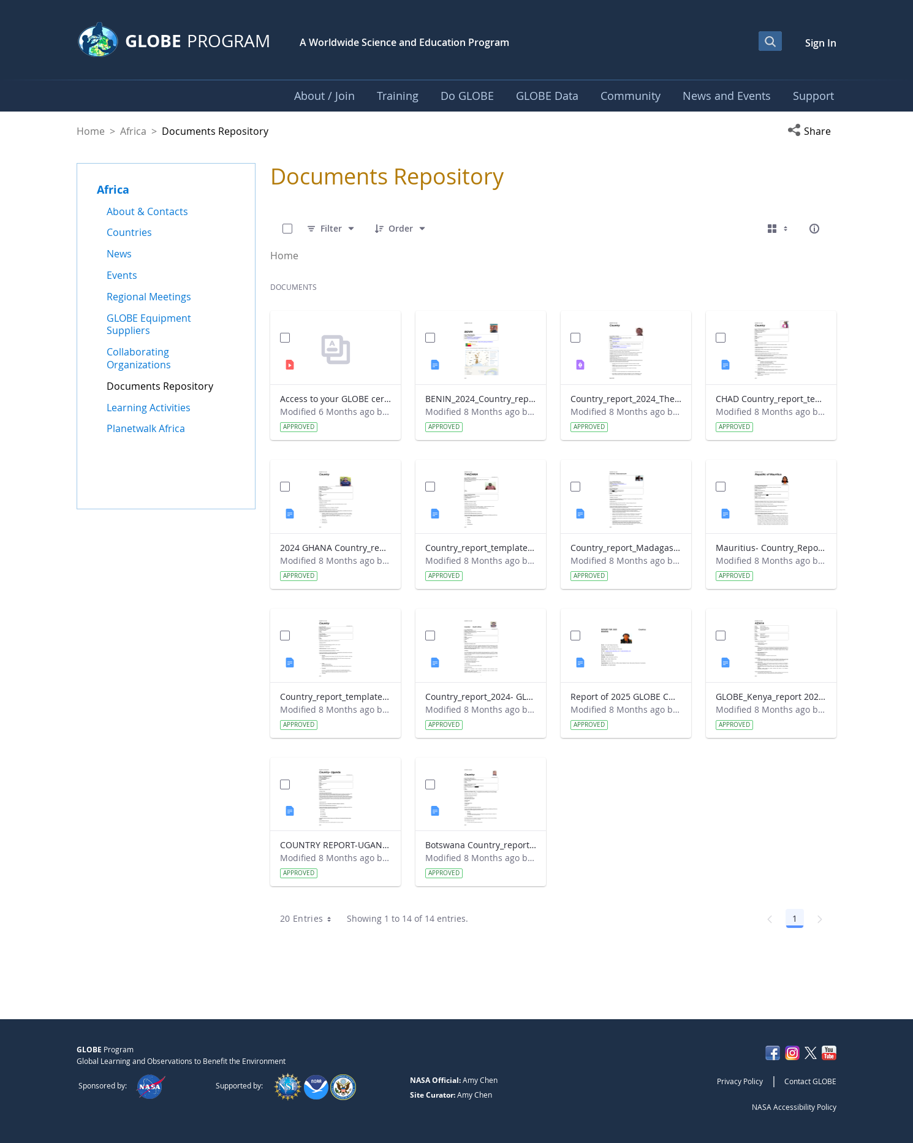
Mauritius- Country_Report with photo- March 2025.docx (771, 547)
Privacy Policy (740, 1081)
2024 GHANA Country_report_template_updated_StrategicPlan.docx (335, 547)
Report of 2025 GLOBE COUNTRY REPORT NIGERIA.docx (625, 696)
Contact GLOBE (810, 1081)
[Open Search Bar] (770, 41)
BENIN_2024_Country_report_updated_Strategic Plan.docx (480, 398)
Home (91, 131)
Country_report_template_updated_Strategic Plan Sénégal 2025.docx (335, 696)
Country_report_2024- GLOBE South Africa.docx (480, 696)
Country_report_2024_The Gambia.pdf (625, 398)
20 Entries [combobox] (309, 918)
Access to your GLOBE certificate (335, 398)
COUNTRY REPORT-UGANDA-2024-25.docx (335, 845)
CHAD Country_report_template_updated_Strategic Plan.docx (771, 398)
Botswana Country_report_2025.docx (480, 845)
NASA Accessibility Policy (794, 1107)
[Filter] (331, 228)
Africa (133, 131)
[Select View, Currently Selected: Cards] (779, 228)
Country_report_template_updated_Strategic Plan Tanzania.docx (480, 547)
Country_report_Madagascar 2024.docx (625, 547)
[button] (811, 131)
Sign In (820, 43)
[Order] (400, 228)
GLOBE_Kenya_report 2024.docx (771, 696)
